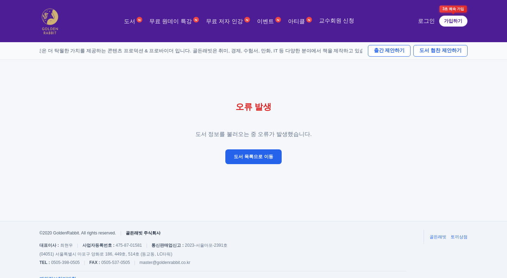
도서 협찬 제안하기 (440, 50)
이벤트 (269, 20)
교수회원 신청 (336, 21)
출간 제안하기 (389, 50)
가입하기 (453, 21)
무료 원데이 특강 (174, 20)
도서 (133, 20)
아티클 (300, 20)
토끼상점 (459, 236)
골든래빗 (438, 236)
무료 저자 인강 (228, 20)
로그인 (426, 21)
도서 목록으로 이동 (253, 156)
